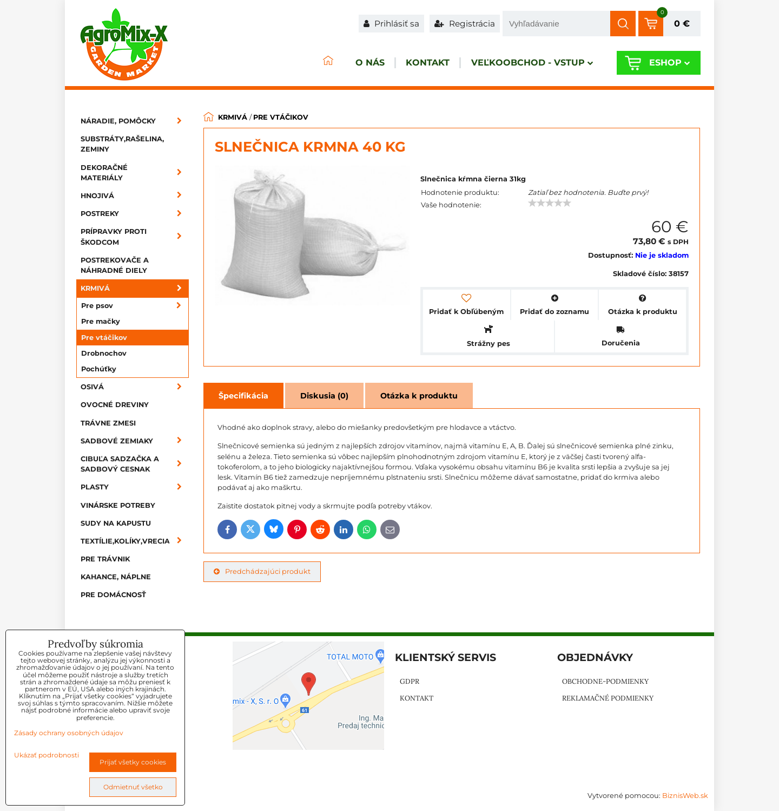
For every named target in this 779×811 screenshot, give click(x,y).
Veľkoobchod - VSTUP (523, 63)
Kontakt (410, 63)
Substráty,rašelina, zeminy (122, 144)
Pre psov (134, 305)
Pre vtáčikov (104, 337)
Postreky (135, 214)
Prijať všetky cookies (133, 762)
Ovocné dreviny (115, 405)
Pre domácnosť (113, 595)
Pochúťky (98, 369)
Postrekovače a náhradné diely (115, 265)
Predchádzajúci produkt (262, 571)
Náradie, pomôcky (135, 121)
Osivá (135, 387)
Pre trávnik (105, 559)
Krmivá (135, 288)
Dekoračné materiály (135, 173)
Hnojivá (135, 196)
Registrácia (464, 23)
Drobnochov (104, 353)
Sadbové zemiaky (135, 441)
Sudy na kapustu (116, 523)
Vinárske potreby (118, 505)
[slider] (549, 203)
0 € (682, 23)
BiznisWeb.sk (685, 796)
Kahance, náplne (116, 577)
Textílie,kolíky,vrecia (135, 541)
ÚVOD (295, 63)
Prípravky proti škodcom (135, 237)
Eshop (665, 63)
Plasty (135, 487)
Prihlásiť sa (391, 23)
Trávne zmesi (108, 423)
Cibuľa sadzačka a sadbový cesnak (135, 464)
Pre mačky (100, 321)
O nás (343, 63)
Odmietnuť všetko (133, 787)
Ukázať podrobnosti (46, 754)
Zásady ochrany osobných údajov (68, 733)
